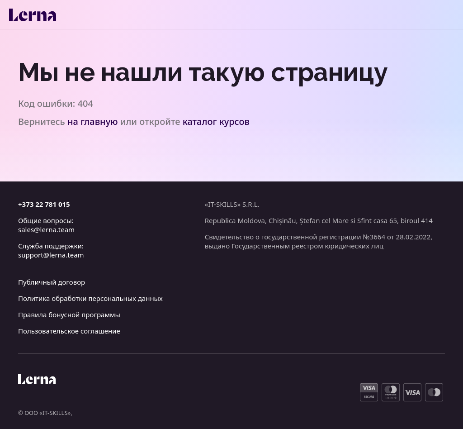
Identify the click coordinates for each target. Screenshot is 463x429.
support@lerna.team (51, 254)
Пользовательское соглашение (69, 330)
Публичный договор (51, 281)
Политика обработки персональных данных (90, 298)
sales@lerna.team (46, 229)
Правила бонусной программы (69, 314)
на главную (92, 121)
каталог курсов (216, 121)
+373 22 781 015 (44, 204)
